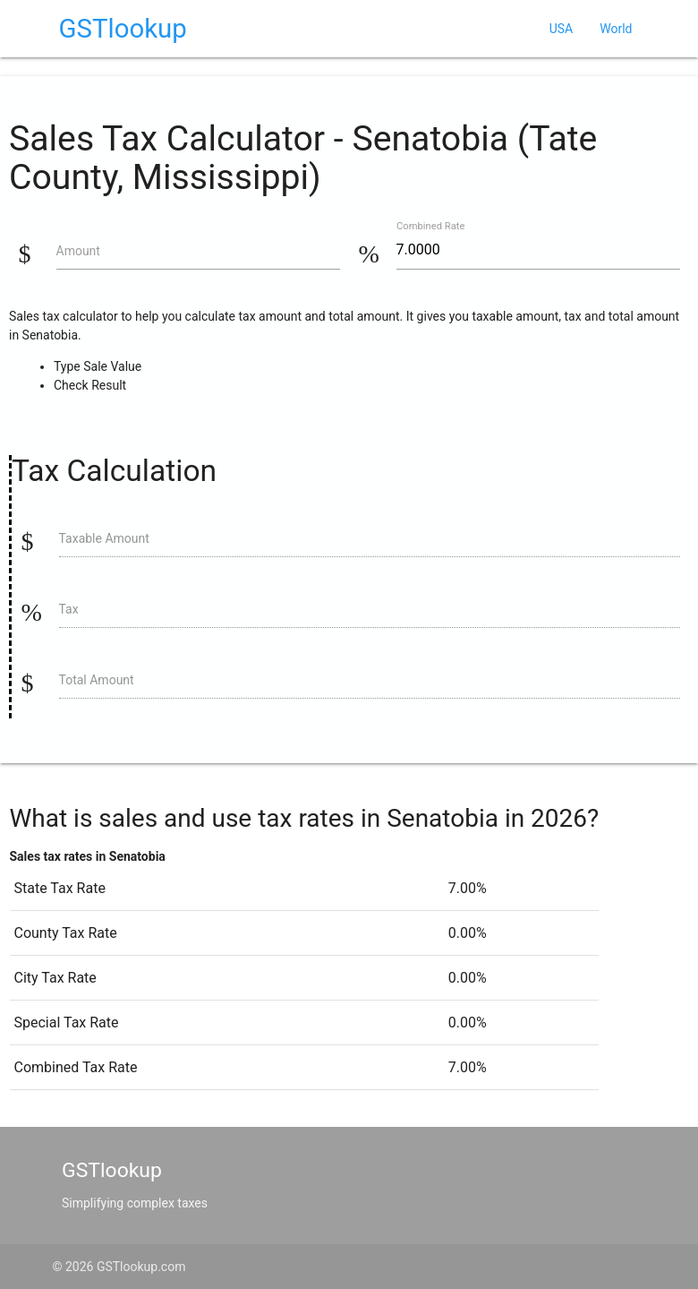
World (616, 28)
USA (561, 28)
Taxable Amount (104, 538)
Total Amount (96, 680)
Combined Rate (430, 226)
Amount (78, 251)
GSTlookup (123, 28)
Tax (69, 609)
